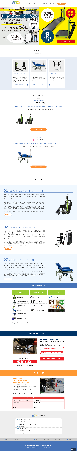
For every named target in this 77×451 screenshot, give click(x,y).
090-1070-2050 (37, 400)
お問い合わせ (61, 3)
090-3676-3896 (37, 402)
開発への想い (36, 3)
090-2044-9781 (37, 405)
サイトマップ (70, 439)
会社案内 (45, 3)
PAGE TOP (73, 449)
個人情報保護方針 (58, 439)
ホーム (7, 439)
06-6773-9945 (37, 407)
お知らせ (52, 3)
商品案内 (28, 3)
